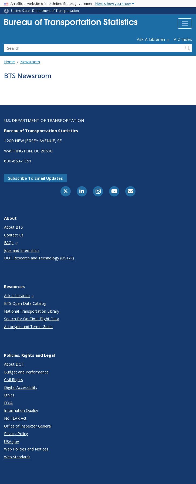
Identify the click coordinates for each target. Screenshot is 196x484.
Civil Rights (13, 379)
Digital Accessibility (20, 387)
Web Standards (17, 456)
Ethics (9, 395)
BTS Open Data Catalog (25, 303)
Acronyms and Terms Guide (28, 326)
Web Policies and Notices (26, 449)
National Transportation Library (31, 311)
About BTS (13, 227)
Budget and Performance (26, 372)
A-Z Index (183, 39)
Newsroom (30, 61)
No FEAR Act (15, 418)
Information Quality (21, 410)
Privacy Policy (16, 433)
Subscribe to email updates (35, 178)
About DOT (14, 364)
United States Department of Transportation (45, 10)
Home (9, 61)
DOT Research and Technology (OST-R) (39, 258)
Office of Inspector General (28, 426)
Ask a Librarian (19, 295)
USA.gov (11, 441)
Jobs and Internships (21, 250)
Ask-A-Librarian (153, 39)
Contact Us (13, 235)
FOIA (8, 402)
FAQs (11, 242)
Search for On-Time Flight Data (31, 318)
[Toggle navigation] (185, 23)
